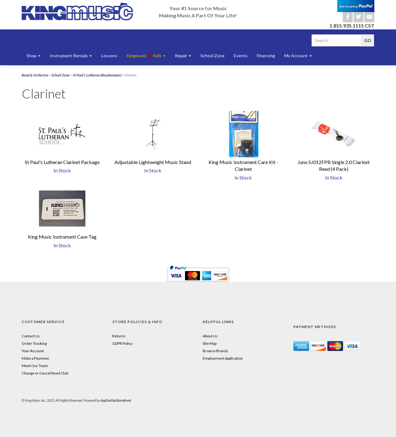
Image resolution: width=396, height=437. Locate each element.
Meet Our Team (35, 365)
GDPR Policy (122, 343)
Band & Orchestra (35, 75)
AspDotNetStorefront (116, 400)
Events (241, 55)
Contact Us (31, 336)
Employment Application (223, 358)
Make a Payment (35, 358)
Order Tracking (34, 343)
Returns (119, 336)
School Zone (212, 55)
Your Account (33, 350)
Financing (266, 55)
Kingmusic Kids (146, 55)
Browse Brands (215, 350)
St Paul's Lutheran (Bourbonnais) (97, 75)
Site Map (210, 343)
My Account (298, 55)
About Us (210, 336)
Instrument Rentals (71, 55)
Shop (34, 55)
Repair (183, 55)
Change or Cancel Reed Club (45, 373)
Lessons (109, 55)
